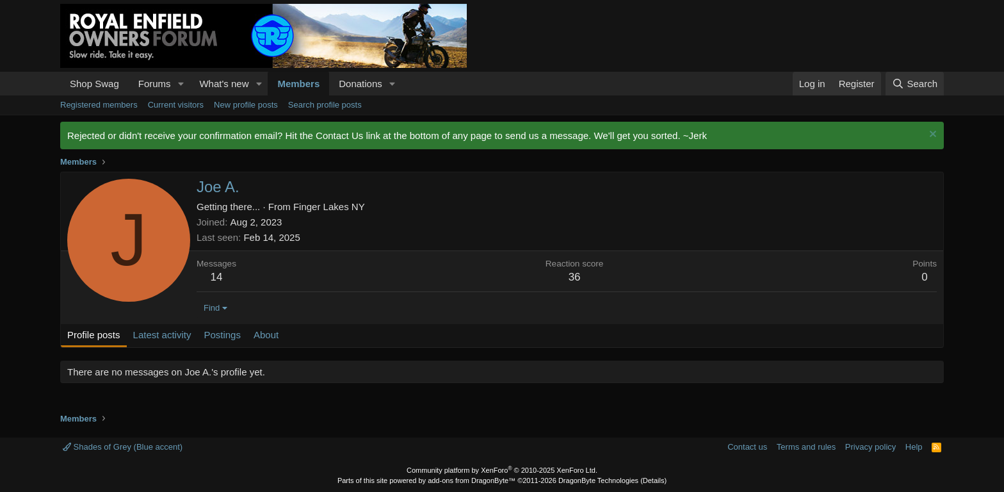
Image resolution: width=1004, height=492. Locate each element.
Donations (360, 83)
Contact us (747, 447)
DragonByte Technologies (598, 480)
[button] (181, 83)
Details (654, 480)
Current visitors (176, 105)
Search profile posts (325, 105)
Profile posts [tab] (93, 334)
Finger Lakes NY (329, 206)
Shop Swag (94, 83)
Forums (154, 83)
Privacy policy (870, 447)
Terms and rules (806, 447)
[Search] (915, 83)
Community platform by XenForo (502, 470)
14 (217, 277)
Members (298, 83)
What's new (223, 83)
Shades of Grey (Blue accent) (122, 447)
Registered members (99, 105)
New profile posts (246, 105)
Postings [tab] (222, 334)
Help (914, 447)
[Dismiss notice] (931, 135)
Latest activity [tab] (162, 334)
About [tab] (266, 334)
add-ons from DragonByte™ (471, 480)
